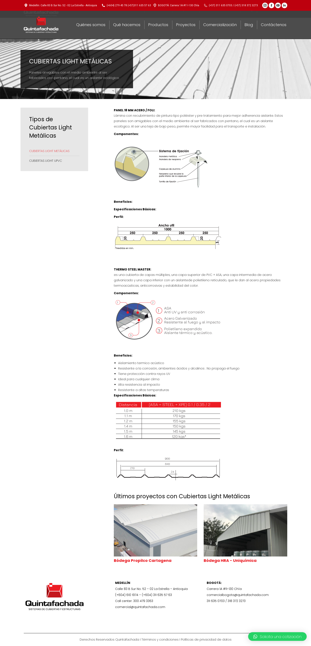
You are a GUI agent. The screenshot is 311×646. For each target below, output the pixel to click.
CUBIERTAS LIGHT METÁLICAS (49, 151)
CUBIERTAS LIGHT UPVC (45, 161)
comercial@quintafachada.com (140, 607)
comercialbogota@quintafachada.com (238, 595)
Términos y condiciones (160, 639)
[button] (277, 636)
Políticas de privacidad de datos (206, 639)
